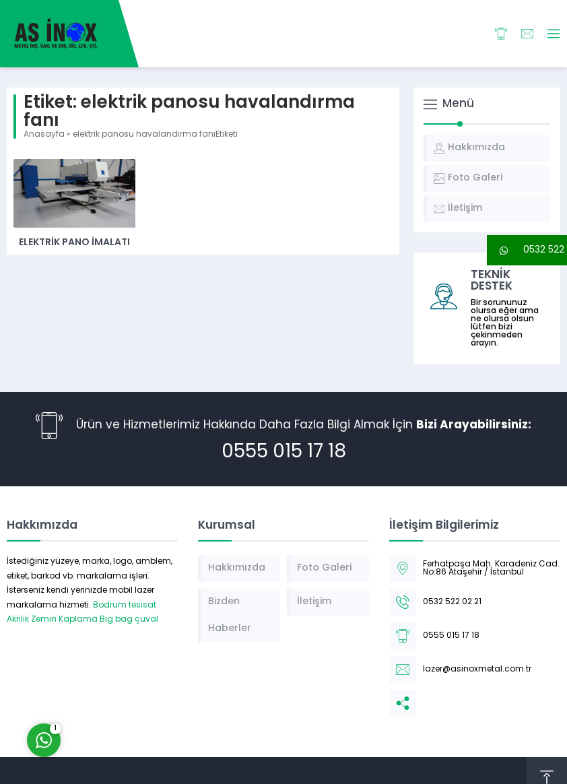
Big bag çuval (129, 620)
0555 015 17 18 (284, 452)
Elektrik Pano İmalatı (74, 243)
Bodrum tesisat (124, 605)
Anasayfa (44, 135)
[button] (527, 250)
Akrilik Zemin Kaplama (52, 620)
